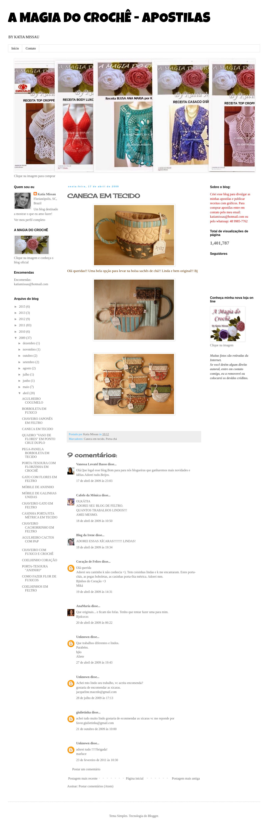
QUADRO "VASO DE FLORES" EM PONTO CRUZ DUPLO (38, 438)
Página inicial (135, 778)
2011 (22, 325)
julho (26, 374)
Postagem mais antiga (186, 778)
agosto (27, 368)
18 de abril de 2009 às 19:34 (94, 547)
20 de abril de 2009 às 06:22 (94, 622)
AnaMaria (83, 606)
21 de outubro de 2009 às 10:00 (96, 729)
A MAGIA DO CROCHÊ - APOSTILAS (109, 19)
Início (15, 48)
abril (26, 393)
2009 (22, 337)
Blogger (153, 816)
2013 (22, 312)
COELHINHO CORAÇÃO (39, 560)
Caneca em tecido (94, 438)
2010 (22, 331)
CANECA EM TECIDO (103, 195)
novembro (30, 349)
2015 (22, 306)
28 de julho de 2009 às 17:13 (94, 698)
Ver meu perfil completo (29, 220)
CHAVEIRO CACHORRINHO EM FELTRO (38, 527)
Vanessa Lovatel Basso (91, 464)
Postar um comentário (86, 769)
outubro (28, 355)
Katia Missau (47, 194)
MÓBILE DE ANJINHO (38, 487)
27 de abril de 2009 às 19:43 (94, 662)
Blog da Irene (85, 535)
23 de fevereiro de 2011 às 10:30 (97, 760)
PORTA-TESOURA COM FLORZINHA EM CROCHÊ (39, 466)
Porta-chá (111, 438)
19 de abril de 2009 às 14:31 (94, 591)
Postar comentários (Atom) (96, 786)
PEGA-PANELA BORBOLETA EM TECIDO (35, 452)
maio (26, 387)
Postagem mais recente (83, 778)
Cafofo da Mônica (88, 495)
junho (27, 380)
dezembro (29, 343)
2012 (22, 319)
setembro (29, 362)
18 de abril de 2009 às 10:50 (94, 521)
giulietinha (83, 712)
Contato (31, 48)
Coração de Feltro (88, 561)
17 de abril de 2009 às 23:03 (94, 481)
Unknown (83, 637)
